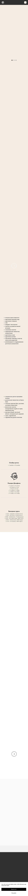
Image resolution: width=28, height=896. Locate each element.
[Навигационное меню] (25, 2)
